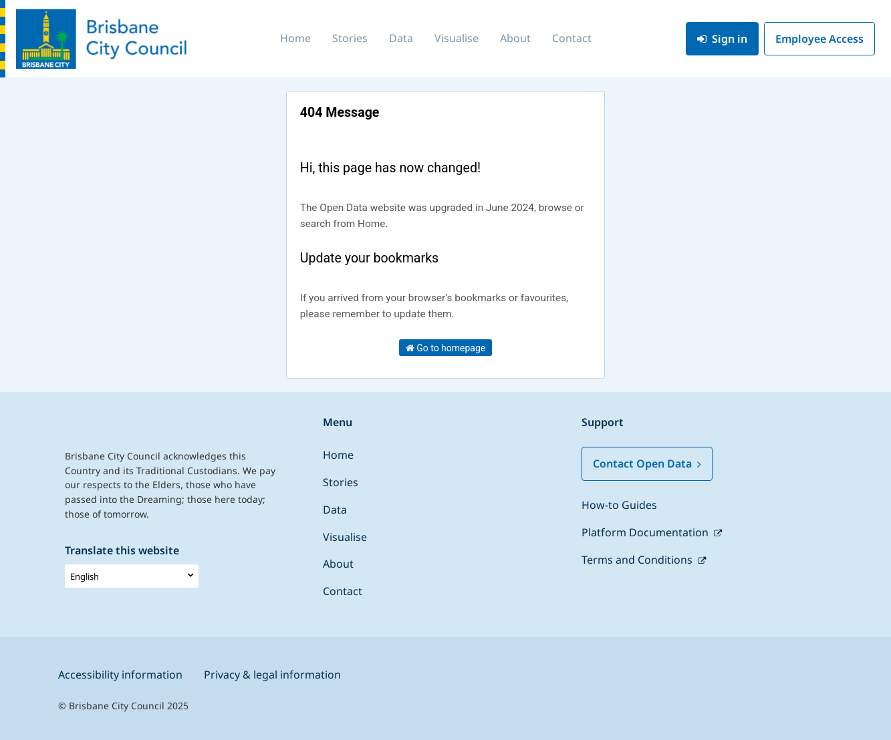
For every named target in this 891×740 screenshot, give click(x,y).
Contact (572, 38)
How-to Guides (619, 505)
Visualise (456, 38)
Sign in (722, 38)
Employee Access (819, 38)
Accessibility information (120, 674)
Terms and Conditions (638, 559)
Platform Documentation (646, 532)
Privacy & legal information (272, 674)
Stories (350, 38)
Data (401, 38)
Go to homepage (446, 348)
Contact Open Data (647, 463)
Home (295, 38)
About (515, 38)
